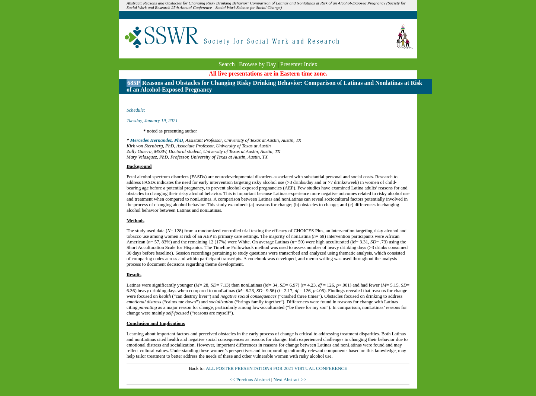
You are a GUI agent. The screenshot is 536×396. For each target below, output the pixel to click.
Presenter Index (299, 64)
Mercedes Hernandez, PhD (157, 140)
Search (226, 64)
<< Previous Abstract (250, 379)
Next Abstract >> (289, 379)
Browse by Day (257, 64)
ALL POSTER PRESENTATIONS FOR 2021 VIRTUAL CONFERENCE (276, 368)
